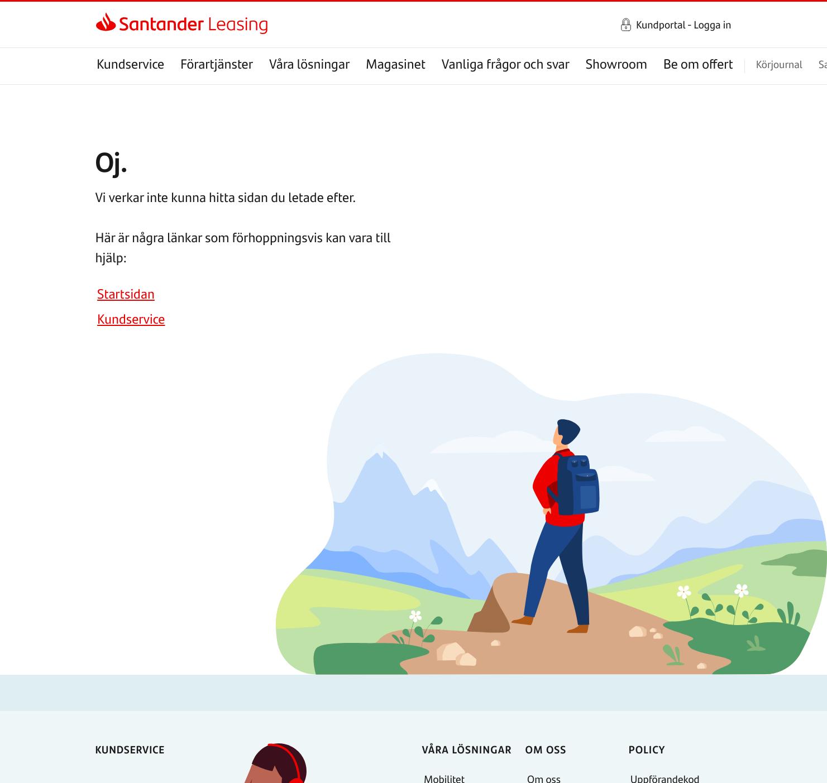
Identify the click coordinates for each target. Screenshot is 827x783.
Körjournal (779, 63)
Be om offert (698, 64)
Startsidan (126, 294)
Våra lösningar (309, 64)
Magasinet (396, 64)
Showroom (616, 64)
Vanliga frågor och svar (506, 64)
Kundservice (130, 64)
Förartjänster (216, 64)
